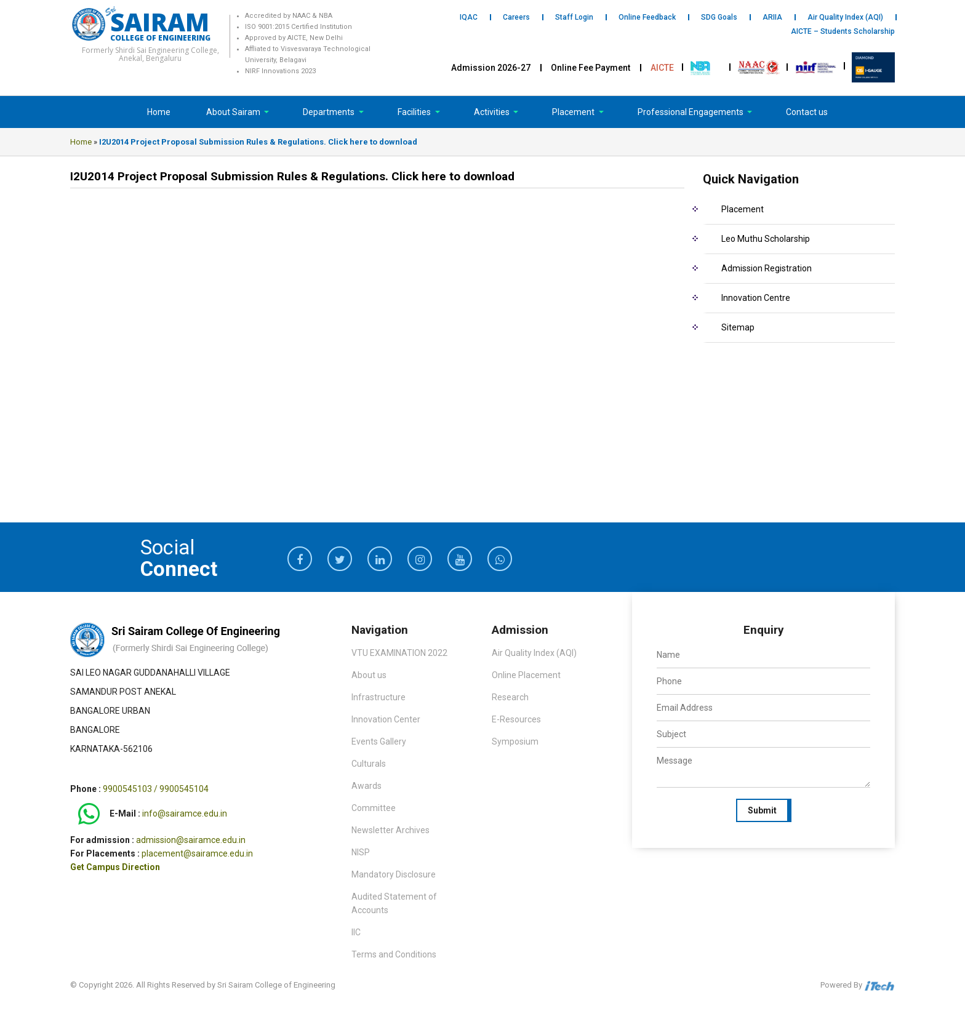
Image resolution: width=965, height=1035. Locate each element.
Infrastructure (378, 697)
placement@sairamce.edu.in (197, 853)
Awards (366, 786)
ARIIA (772, 17)
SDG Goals (719, 17)
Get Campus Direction (115, 867)
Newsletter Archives (390, 830)
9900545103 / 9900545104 (156, 789)
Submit (762, 810)
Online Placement (526, 675)
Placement (574, 112)
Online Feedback (647, 17)
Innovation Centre (755, 298)
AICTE (662, 68)
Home (158, 112)
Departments (329, 112)
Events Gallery (378, 741)
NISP (360, 852)
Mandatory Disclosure (393, 874)
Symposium (515, 741)
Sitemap (738, 327)
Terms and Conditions (393, 954)
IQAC (469, 17)
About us (368, 675)
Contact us (807, 112)
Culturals (368, 764)
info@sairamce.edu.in (184, 814)
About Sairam (233, 112)
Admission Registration (766, 268)
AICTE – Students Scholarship (843, 31)
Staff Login (574, 17)
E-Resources (516, 719)
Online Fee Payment (590, 68)
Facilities (415, 112)
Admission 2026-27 (491, 68)
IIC (356, 932)
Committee (373, 808)
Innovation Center (385, 719)
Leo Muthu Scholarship (765, 239)
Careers (516, 17)
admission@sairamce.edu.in (191, 840)
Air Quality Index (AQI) (845, 17)
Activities (492, 112)
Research (510, 697)
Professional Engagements (691, 112)
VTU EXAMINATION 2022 (399, 653)
